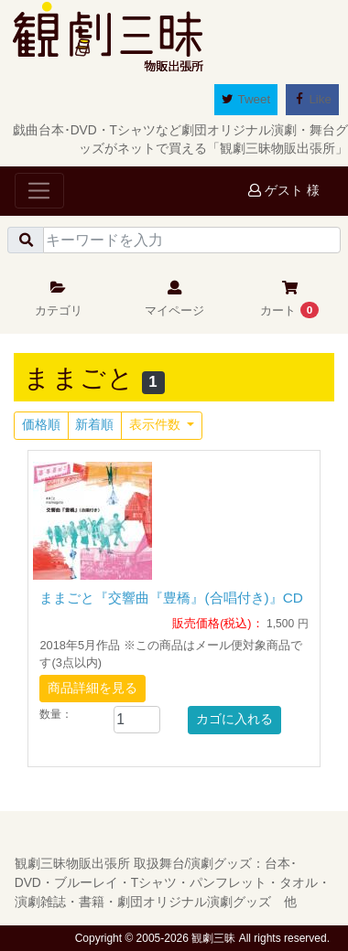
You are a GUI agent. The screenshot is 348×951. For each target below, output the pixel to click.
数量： (55, 714)
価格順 (41, 425)
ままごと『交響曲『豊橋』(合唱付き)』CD (170, 597)
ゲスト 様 (284, 190)
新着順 (94, 425)
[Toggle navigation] (39, 190)
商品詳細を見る (92, 688)
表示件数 (156, 425)
